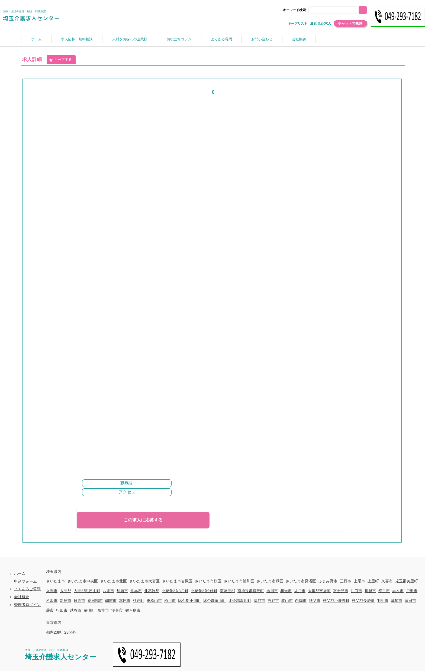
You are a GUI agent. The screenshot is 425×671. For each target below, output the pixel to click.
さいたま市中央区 (82, 581)
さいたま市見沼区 (301, 581)
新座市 (65, 600)
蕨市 (50, 610)
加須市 (122, 591)
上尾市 (359, 581)
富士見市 (340, 591)
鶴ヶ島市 (132, 610)
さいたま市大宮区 (144, 581)
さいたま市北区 (113, 581)
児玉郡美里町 (406, 581)
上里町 (373, 581)
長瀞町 (89, 610)
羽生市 (382, 600)
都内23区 (54, 632)
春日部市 (95, 600)
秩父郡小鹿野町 (336, 600)
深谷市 (259, 600)
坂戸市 (299, 591)
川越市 (370, 591)
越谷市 (75, 610)
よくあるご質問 (27, 589)
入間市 (51, 591)
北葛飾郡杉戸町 (175, 591)
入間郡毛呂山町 (87, 591)
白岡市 (301, 600)
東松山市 (154, 600)
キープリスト (297, 23)
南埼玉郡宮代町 (250, 591)
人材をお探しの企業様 (129, 39)
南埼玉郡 (227, 591)
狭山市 (287, 600)
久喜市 (387, 581)
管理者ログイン (27, 604)
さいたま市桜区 (208, 581)
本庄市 (124, 600)
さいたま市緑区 (270, 581)
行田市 (61, 610)
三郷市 (345, 581)
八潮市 (108, 591)
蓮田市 (410, 600)
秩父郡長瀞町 (363, 600)
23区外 (70, 632)
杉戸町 (138, 600)
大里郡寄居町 (319, 591)
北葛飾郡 (151, 591)
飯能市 (103, 610)
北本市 (136, 591)
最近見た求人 (320, 23)
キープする (60, 59)
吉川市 (272, 591)
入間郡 (65, 591)
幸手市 (384, 591)
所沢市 (51, 600)
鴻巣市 (117, 610)
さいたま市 (55, 581)
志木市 (398, 591)
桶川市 (170, 600)
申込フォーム (25, 581)
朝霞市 (111, 600)
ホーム (36, 39)
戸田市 (411, 591)
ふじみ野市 (327, 581)
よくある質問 (221, 39)
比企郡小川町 (189, 600)
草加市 (396, 600)
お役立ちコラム (179, 39)
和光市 (286, 591)
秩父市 (314, 600)
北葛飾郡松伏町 (204, 591)
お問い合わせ (261, 39)
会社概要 (299, 39)
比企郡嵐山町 (214, 600)
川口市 (356, 591)
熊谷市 (273, 600)
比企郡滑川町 (239, 600)
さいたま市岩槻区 (177, 581)
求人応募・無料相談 (77, 39)
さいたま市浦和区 (239, 581)
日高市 (79, 600)
